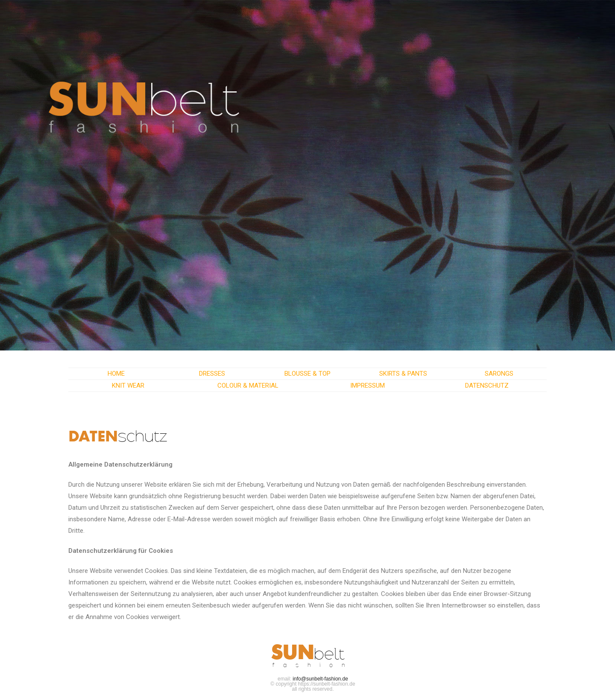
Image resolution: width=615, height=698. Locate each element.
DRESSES (212, 373)
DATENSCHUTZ (487, 385)
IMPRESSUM (367, 385)
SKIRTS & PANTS (403, 373)
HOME (116, 373)
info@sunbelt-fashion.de (320, 679)
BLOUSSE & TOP (307, 373)
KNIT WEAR (128, 385)
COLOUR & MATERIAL (247, 385)
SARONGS (499, 373)
